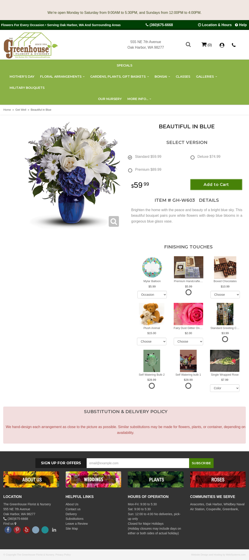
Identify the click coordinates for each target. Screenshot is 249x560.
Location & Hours (217, 25)
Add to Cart (216, 184)
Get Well (20, 109)
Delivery (71, 514)
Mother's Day (22, 77)
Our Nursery (110, 99)
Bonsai (161, 77)
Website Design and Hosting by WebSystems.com (218, 554)
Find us (9, 523)
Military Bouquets (27, 88)
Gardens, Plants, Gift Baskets (118, 77)
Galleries (205, 77)
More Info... (137, 99)
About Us (72, 504)
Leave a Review (77, 523)
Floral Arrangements (61, 77)
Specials (124, 65)
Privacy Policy (63, 554)
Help (243, 25)
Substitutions (75, 518)
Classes (183, 77)
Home (7, 109)
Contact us (73, 509)
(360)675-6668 (161, 25)
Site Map (72, 528)
